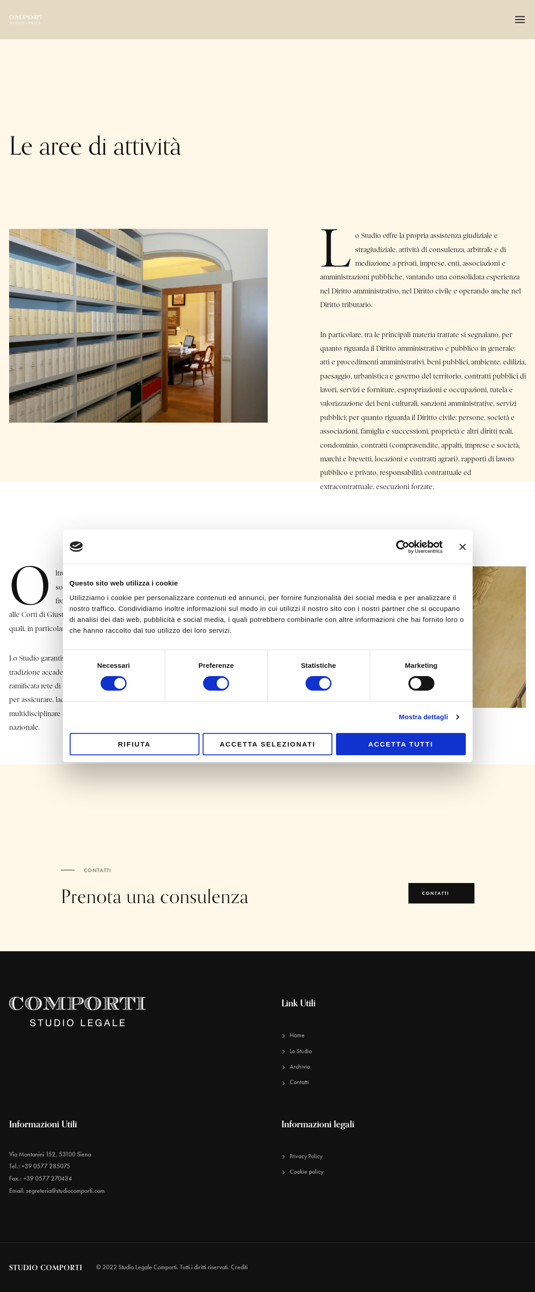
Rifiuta (134, 744)
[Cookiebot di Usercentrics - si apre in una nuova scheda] (403, 547)
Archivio (300, 1066)
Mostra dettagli (423, 717)
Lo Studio (301, 1051)
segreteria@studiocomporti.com (65, 1191)
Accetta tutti (400, 744)
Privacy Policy (306, 1156)
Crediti (239, 1267)
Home (297, 1035)
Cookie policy (306, 1172)
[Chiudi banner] (462, 546)
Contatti (299, 1082)
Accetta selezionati (267, 744)
